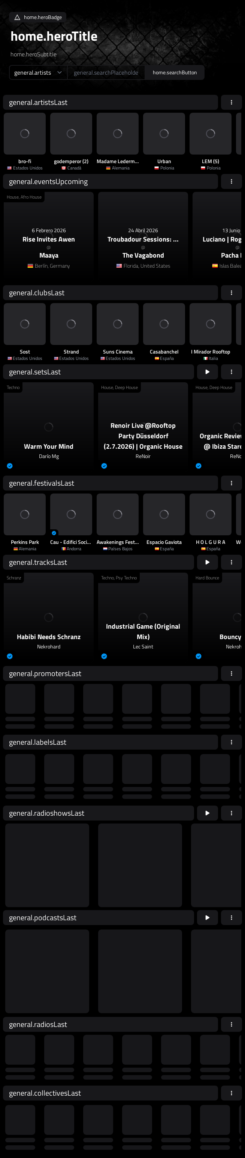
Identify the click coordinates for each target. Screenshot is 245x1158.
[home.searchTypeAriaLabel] (38, 72)
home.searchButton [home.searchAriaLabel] (175, 72)
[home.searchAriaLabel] (106, 72)
